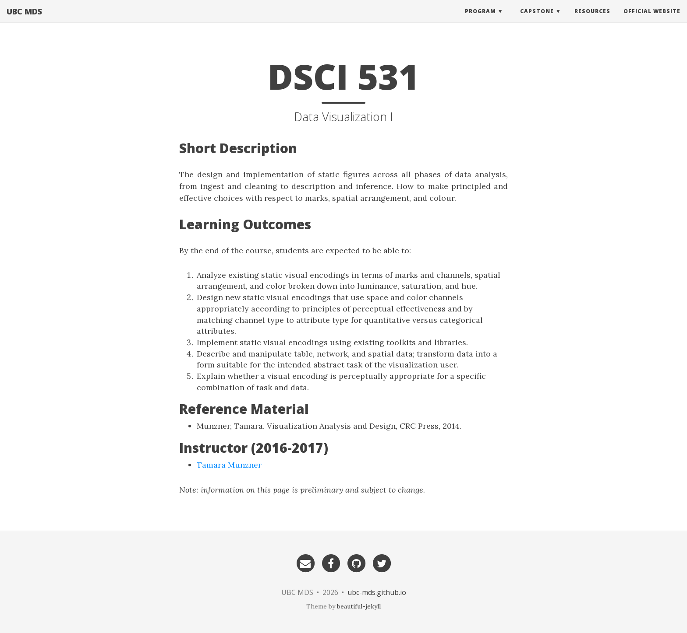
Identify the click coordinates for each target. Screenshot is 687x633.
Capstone (537, 19)
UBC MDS (24, 19)
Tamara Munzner (229, 465)
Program (480, 19)
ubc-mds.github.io (376, 592)
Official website (651, 19)
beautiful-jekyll (359, 606)
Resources (592, 19)
